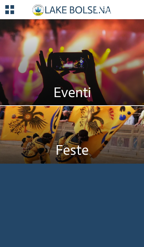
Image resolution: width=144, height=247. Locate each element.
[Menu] (9, 9)
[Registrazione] (118, 9)
